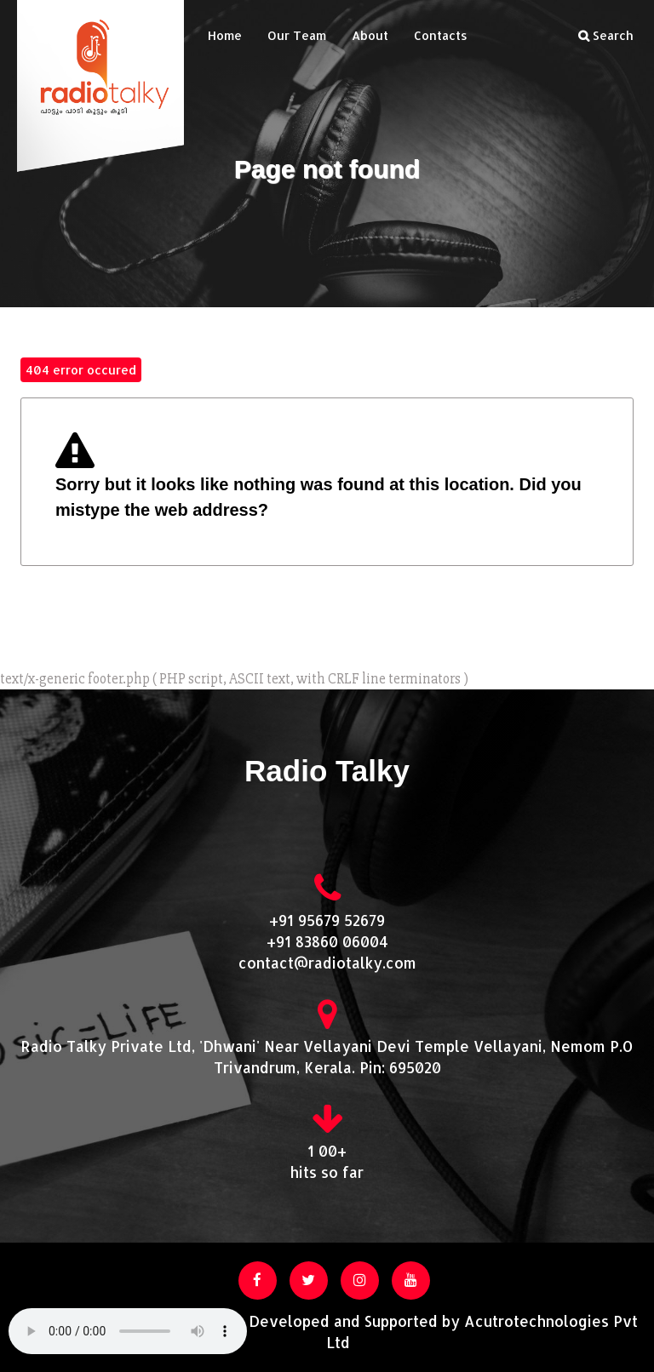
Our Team (296, 35)
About (370, 35)
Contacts (441, 35)
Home (225, 35)
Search (606, 35)
